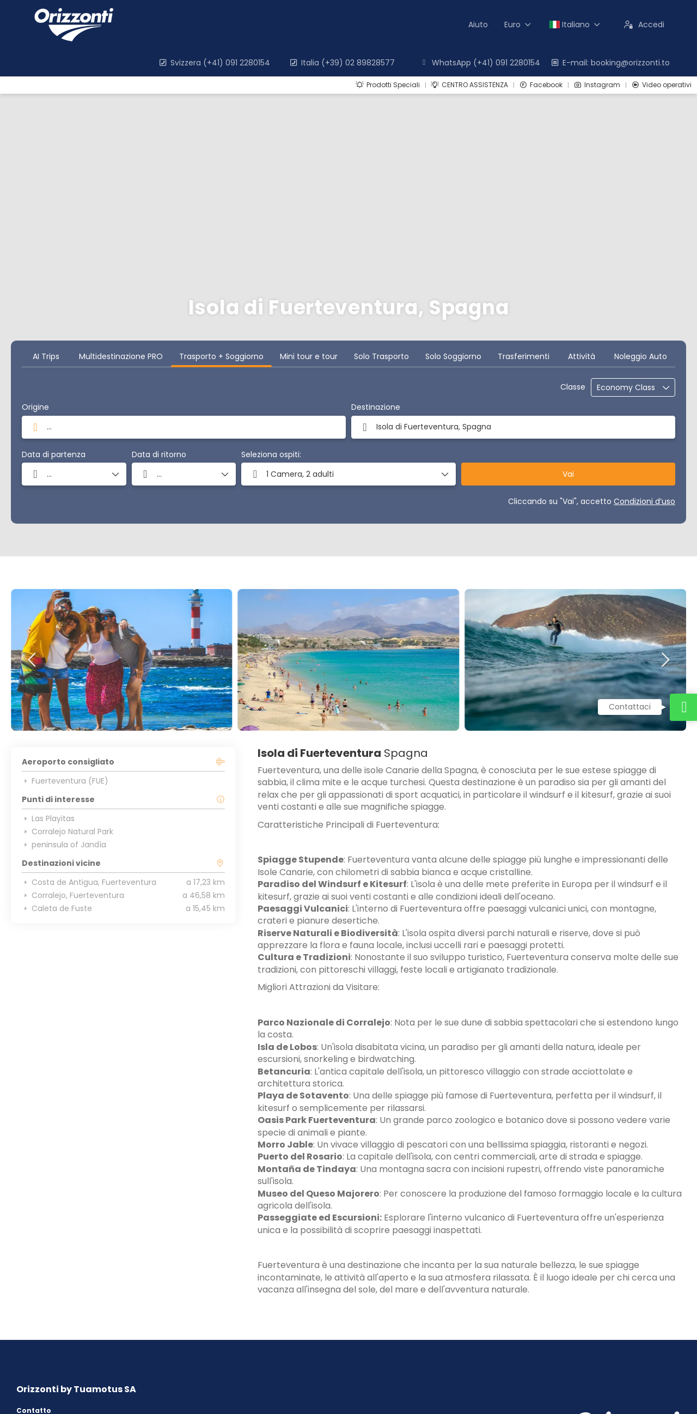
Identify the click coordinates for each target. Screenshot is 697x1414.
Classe (572, 387)
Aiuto (478, 24)
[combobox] (184, 427)
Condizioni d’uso (644, 501)
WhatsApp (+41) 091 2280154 (479, 62)
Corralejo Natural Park (67, 831)
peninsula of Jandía (64, 844)
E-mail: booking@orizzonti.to (610, 62)
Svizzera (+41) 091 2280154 (214, 62)
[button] (348, 474)
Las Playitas (48, 818)
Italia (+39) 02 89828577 (342, 62)
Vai (568, 474)
